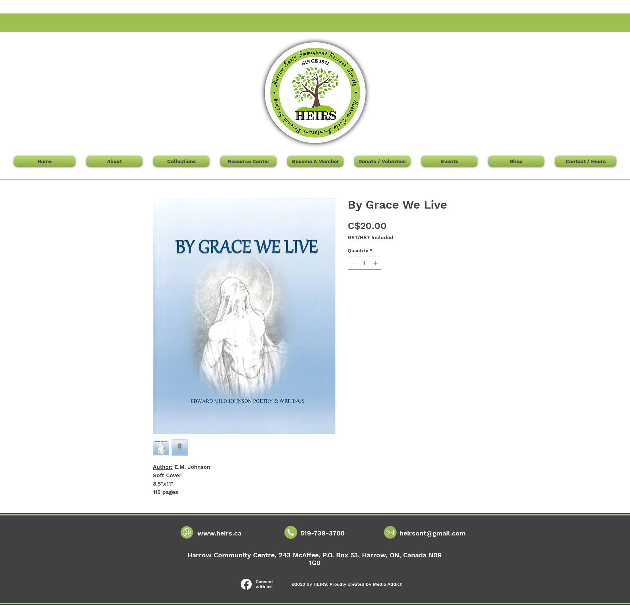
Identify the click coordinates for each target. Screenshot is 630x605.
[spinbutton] (365, 263)
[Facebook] (246, 584)
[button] (500, 44)
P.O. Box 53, (342, 555)
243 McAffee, (301, 555)
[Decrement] (353, 263)
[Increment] (376, 263)
